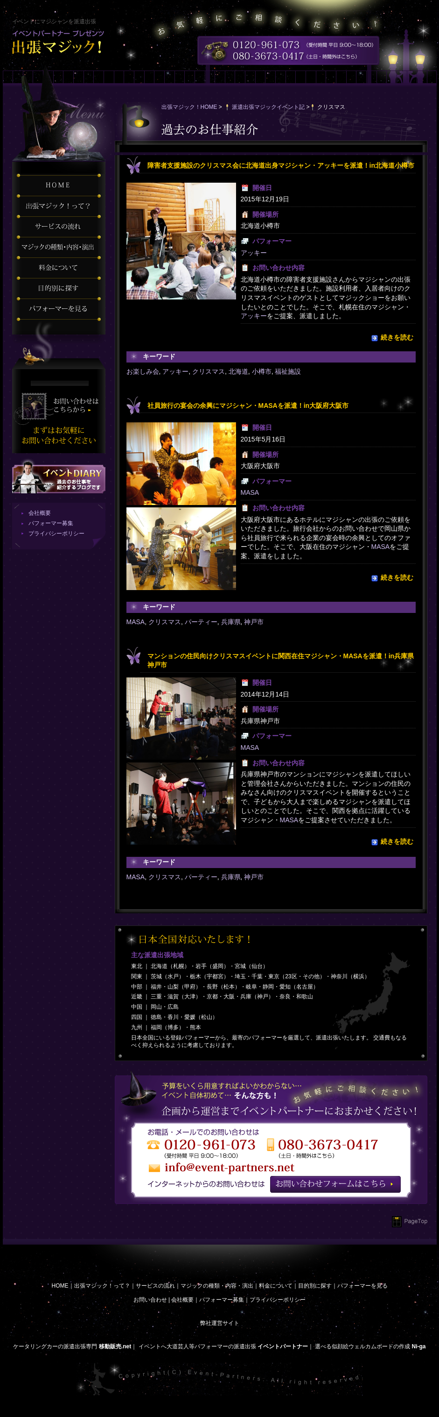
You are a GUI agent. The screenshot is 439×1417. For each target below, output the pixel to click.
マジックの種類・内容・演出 (217, 1285)
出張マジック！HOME (189, 107)
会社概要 (39, 513)
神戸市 (254, 622)
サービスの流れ (155, 1285)
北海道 (238, 371)
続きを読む (397, 337)
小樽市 (262, 371)
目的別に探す (315, 1285)
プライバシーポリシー (56, 533)
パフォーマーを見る (362, 1285)
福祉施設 (288, 371)
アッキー (254, 252)
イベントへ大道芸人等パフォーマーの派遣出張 (197, 1346)
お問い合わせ (150, 1299)
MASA (250, 492)
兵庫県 (231, 622)
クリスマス (208, 371)
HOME (60, 1285)
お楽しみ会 (142, 371)
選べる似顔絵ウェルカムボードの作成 (362, 1346)
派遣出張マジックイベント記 (268, 107)
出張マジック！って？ (102, 1285)
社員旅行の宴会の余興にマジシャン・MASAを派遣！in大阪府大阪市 (248, 405)
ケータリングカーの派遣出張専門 (55, 1346)
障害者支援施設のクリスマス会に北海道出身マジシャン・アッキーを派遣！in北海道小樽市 (280, 165)
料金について (276, 1285)
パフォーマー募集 (50, 523)
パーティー (201, 622)
